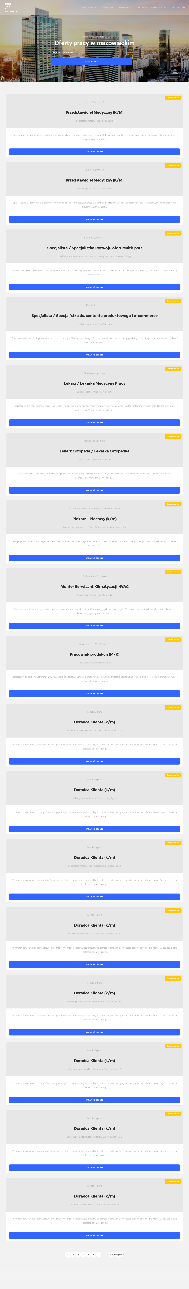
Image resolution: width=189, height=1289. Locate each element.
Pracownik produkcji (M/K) (94, 663)
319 (111, 1263)
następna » (119, 1263)
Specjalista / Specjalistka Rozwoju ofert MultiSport (94, 256)
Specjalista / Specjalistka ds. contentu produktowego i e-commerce (94, 324)
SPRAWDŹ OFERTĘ (94, 160)
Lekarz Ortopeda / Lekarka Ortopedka (94, 459)
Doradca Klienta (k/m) (94, 730)
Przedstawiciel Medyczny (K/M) (94, 121)
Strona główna (88, 42)
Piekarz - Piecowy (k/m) (94, 527)
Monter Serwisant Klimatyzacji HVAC (95, 595)
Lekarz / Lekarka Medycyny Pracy (94, 392)
